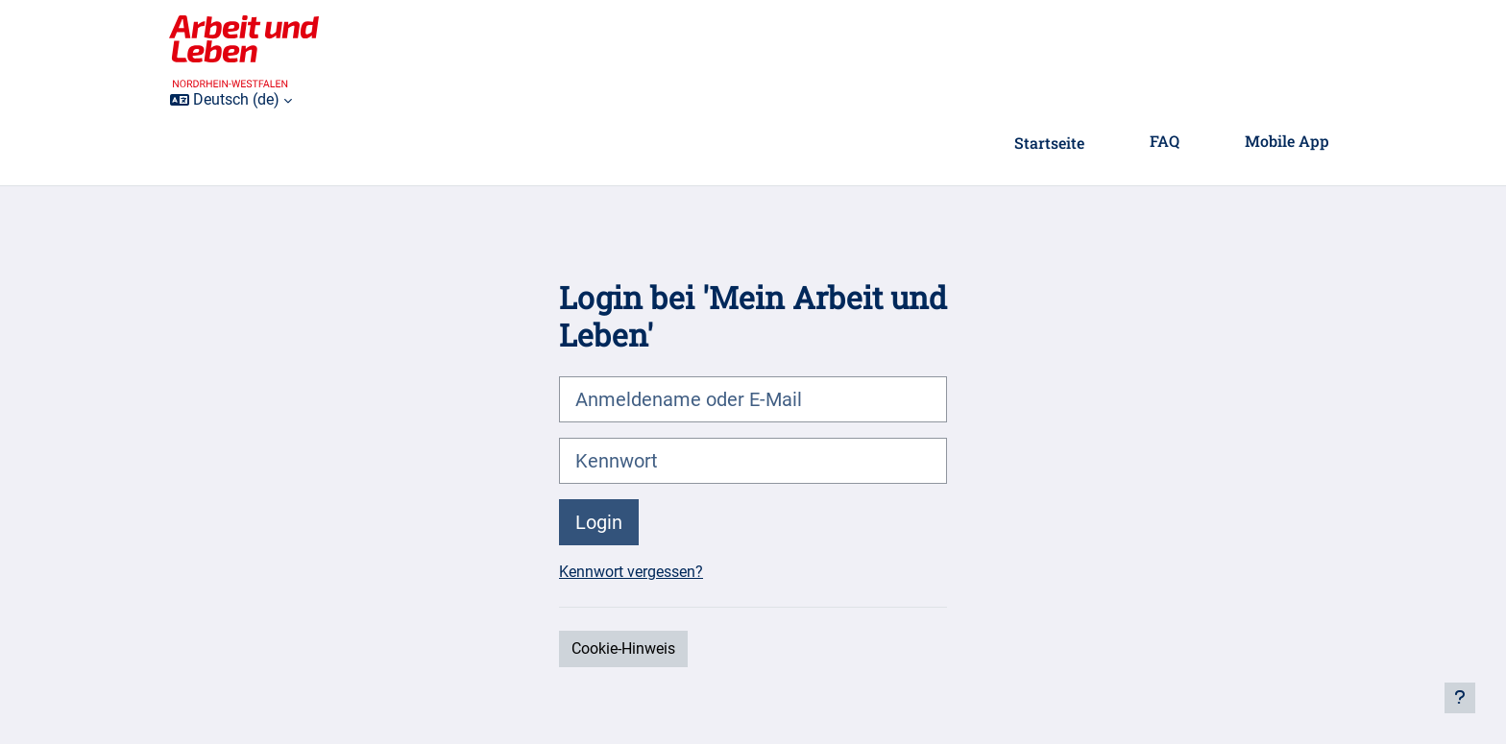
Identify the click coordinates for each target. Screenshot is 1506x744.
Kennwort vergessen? (631, 572)
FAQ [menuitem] (1164, 141)
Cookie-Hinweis (623, 648)
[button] (231, 99)
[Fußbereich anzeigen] (1460, 698)
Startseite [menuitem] (1049, 142)
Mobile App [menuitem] (1287, 141)
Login (598, 522)
